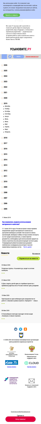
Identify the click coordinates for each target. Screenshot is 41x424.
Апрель (7, 127)
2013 (5, 165)
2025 (5, 70)
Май (6, 124)
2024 (5, 76)
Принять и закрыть (11, 15)
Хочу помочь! (20, 419)
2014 (5, 159)
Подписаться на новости (28, 258)
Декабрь (7, 106)
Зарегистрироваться (32, 56)
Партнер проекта (31, 367)
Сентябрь (8, 114)
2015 (5, 154)
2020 (5, 98)
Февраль (7, 132)
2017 (5, 143)
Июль (6, 119)
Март (6, 129)
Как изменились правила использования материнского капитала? (16, 223)
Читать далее (27, 247)
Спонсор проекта (11, 367)
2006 (5, 203)
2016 (5, 149)
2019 (5, 103)
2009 (5, 187)
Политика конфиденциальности (20, 412)
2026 (5, 65)
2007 (5, 198)
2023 (5, 81)
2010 (5, 181)
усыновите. (20, 49)
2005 (5, 209)
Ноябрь (7, 109)
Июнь (6, 121)
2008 (5, 192)
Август (7, 116)
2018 (5, 138)
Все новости (36, 253)
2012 (5, 170)
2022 (5, 87)
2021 (5, 92)
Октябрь (7, 111)
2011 (5, 176)
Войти (18, 56)
